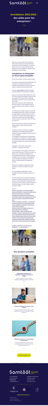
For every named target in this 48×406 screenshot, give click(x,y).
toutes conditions (20, 90)
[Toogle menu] (37, 3)
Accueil (11, 36)
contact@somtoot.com (14, 381)
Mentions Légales (13, 397)
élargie (32, 130)
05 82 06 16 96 (13, 379)
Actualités (15, 36)
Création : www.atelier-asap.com (15, 400)
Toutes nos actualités (24, 355)
